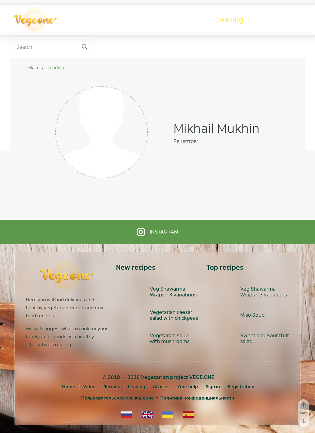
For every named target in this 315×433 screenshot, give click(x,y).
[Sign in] (212, 386)
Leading (230, 20)
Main (33, 68)
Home (68, 386)
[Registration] (241, 386)
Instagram (157, 232)
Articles (278, 20)
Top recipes (224, 267)
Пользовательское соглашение (117, 398)
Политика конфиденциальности (197, 398)
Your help (187, 386)
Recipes (183, 20)
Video (138, 20)
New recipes (135, 267)
